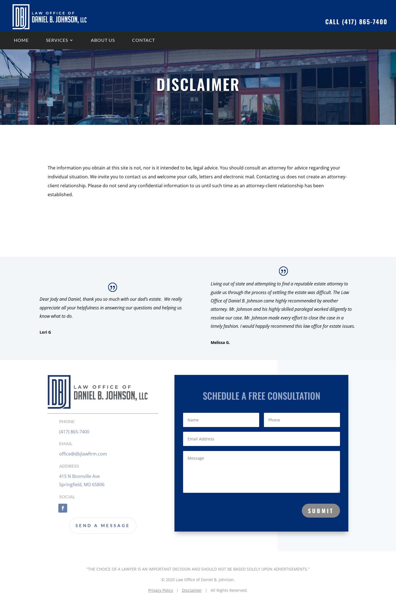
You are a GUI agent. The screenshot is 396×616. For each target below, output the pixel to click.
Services (57, 40)
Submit (321, 510)
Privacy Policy (160, 590)
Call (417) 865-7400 (353, 21)
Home (21, 40)
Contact (143, 40)
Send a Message (103, 525)
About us (103, 40)
